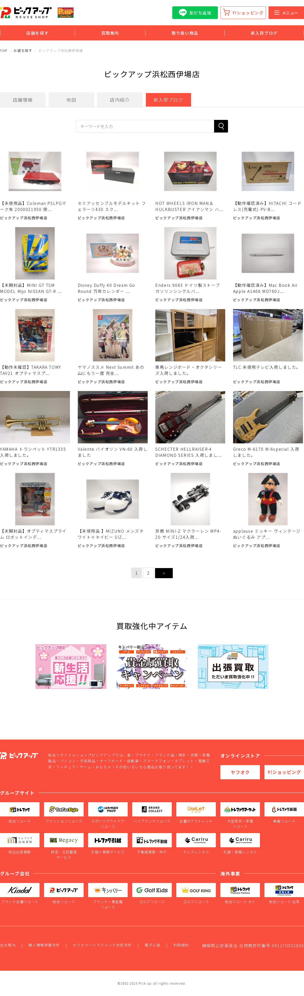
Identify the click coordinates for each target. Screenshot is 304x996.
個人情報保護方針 (44, 944)
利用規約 (181, 944)
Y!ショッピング (248, 13)
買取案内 (110, 33)
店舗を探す (37, 33)
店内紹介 (120, 99)
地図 (71, 99)
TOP (4, 50)
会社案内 (8, 944)
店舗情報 (23, 99)
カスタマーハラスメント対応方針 (102, 944)
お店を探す (23, 50)
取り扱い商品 (185, 33)
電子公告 (152, 944)
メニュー (286, 13)
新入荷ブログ (264, 33)
